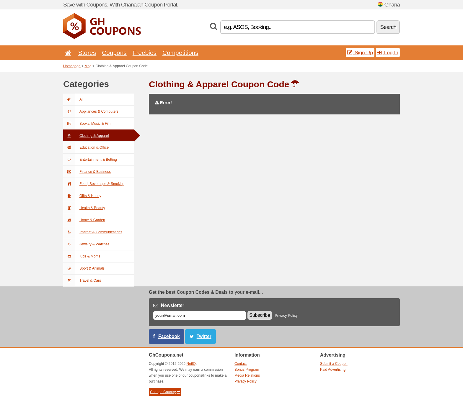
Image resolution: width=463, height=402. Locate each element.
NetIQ (191, 364)
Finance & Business (87, 172)
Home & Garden (84, 220)
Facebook (169, 336)
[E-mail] (199, 315)
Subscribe (259, 315)
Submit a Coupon (334, 364)
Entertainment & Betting (90, 159)
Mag (87, 66)
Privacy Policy (286, 316)
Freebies (144, 52)
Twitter (204, 336)
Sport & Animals (84, 268)
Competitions (180, 52)
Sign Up (360, 52)
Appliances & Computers (90, 111)
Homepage (72, 66)
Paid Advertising (332, 369)
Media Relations (247, 375)
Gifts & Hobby (82, 196)
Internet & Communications (92, 232)
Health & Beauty (84, 208)
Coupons (114, 52)
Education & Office (86, 147)
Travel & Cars (82, 280)
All (73, 99)
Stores (87, 52)
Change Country (165, 392)
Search (388, 27)
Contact (240, 364)
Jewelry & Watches (86, 244)
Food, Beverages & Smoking (94, 184)
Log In (387, 52)
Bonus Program (246, 369)
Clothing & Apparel (86, 136)
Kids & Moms (81, 256)
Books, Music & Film (87, 123)
